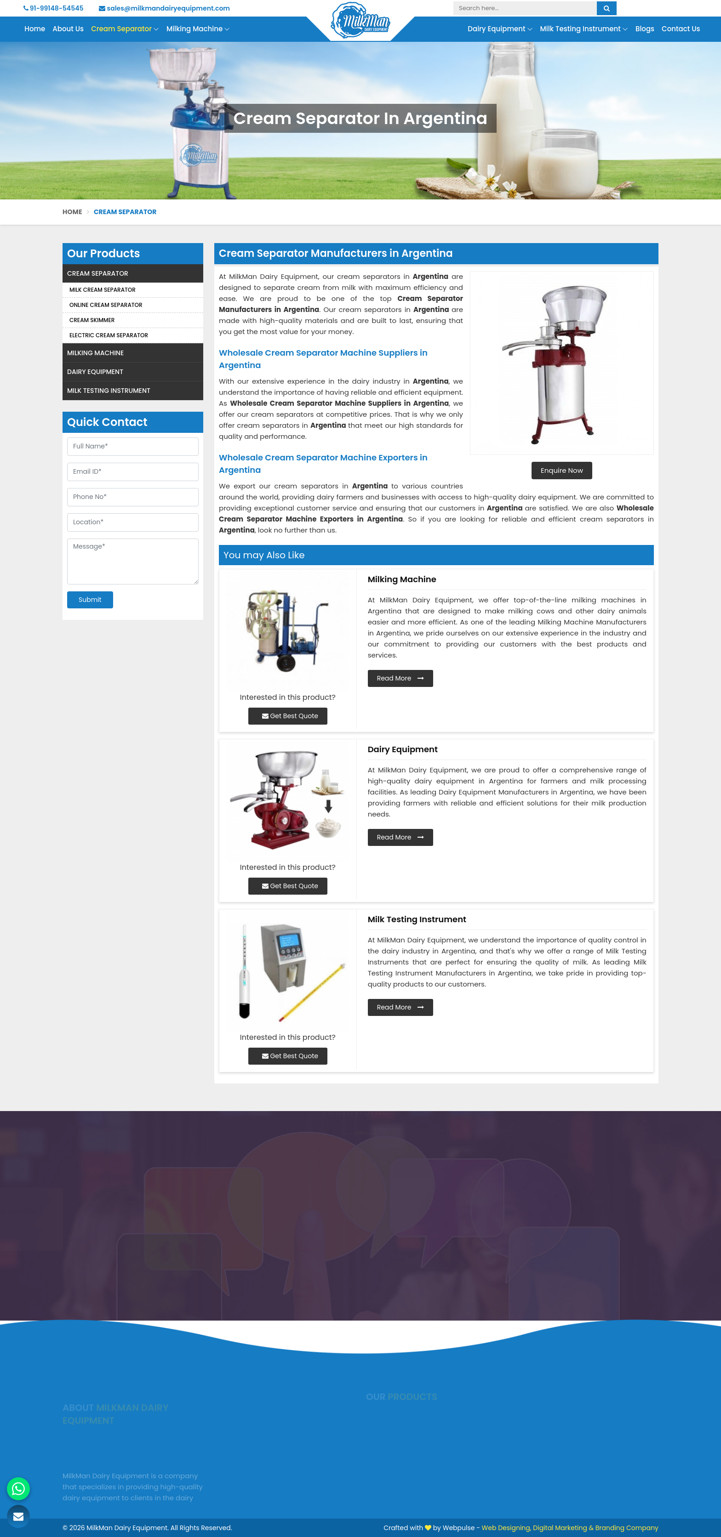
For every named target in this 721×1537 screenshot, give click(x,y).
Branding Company (626, 1527)
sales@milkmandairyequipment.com (164, 8)
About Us (68, 29)
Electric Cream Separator (108, 335)
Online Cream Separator (106, 305)
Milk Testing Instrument (584, 29)
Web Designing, (507, 1527)
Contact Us (681, 29)
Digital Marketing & (563, 1527)
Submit (90, 599)
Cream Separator (125, 29)
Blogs (644, 29)
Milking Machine (198, 29)
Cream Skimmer (91, 320)
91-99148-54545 (53, 8)
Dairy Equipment (500, 29)
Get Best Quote (290, 715)
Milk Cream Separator (102, 290)
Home (34, 29)
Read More (400, 678)
